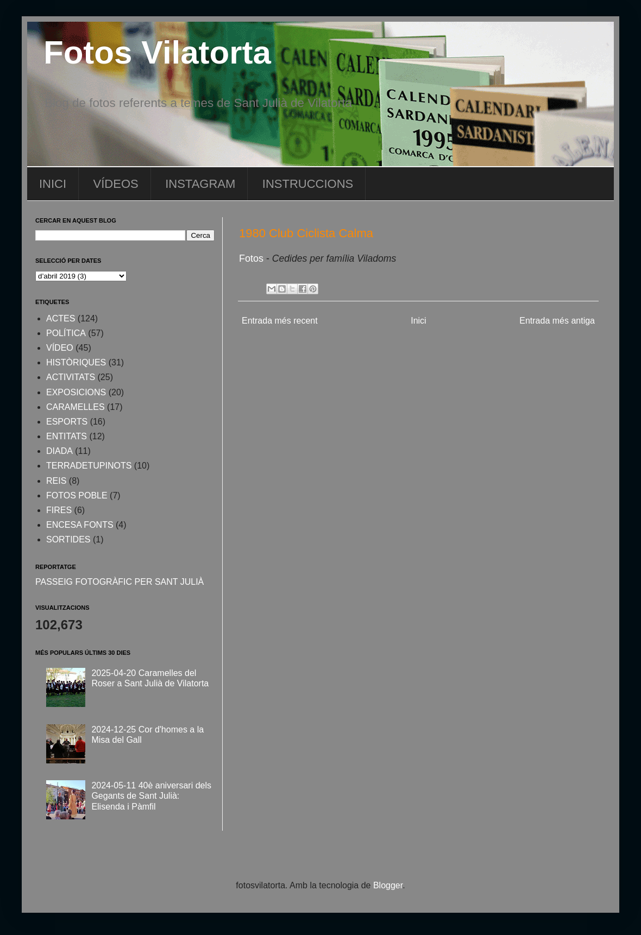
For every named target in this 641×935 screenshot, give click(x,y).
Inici (418, 320)
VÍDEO (59, 347)
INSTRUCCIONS (307, 184)
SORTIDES (68, 539)
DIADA (59, 451)
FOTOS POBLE (77, 495)
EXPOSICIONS (76, 392)
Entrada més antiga (557, 320)
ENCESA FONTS (80, 524)
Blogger (388, 885)
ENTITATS (66, 436)
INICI (52, 184)
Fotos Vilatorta (157, 52)
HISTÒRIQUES (76, 362)
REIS (56, 480)
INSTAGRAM (200, 184)
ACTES (60, 318)
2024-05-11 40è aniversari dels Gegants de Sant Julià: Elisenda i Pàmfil (151, 796)
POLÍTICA (66, 333)
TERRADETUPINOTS (88, 465)
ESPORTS (66, 421)
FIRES (59, 510)
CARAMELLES (75, 407)
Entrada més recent (280, 320)
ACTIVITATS (70, 377)
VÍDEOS (116, 184)
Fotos (252, 258)
